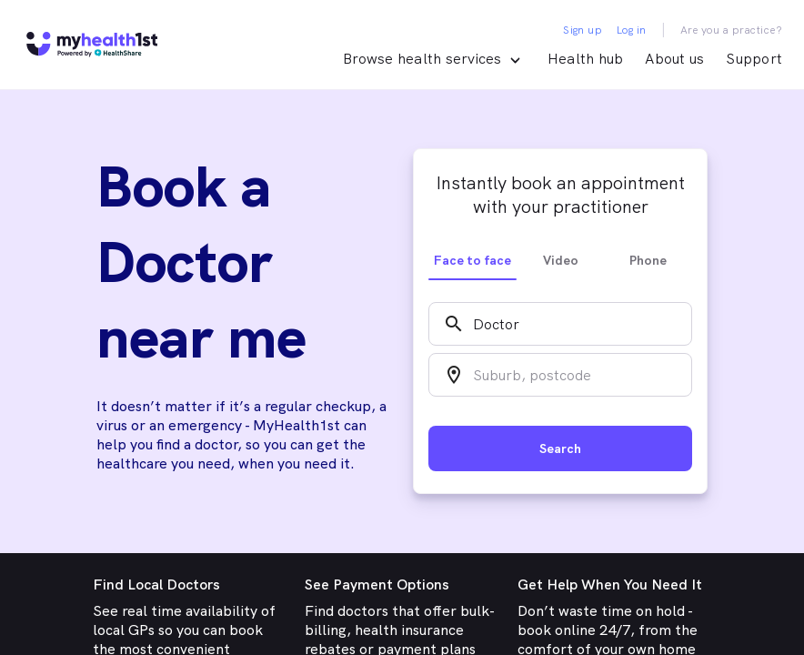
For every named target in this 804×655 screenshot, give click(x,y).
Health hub (586, 58)
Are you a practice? (731, 30)
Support (754, 58)
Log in (631, 30)
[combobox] (560, 324)
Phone (648, 260)
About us (674, 58)
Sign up (582, 30)
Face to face (472, 260)
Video (560, 260)
